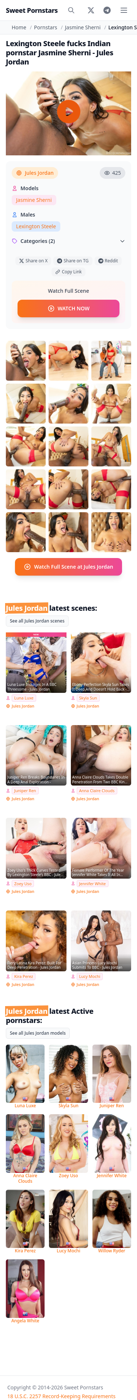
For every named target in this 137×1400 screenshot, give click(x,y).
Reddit (108, 261)
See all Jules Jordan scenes (37, 621)
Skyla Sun (88, 698)
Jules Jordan (35, 172)
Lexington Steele (36, 226)
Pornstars (45, 27)
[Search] (71, 10)
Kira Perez (23, 976)
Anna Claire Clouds (97, 790)
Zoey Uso (22, 883)
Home (19, 27)
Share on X (33, 261)
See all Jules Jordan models (38, 1033)
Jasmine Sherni (83, 27)
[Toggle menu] (124, 10)
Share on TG (72, 261)
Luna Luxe (24, 698)
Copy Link (68, 272)
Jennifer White (92, 883)
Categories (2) (68, 240)
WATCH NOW (68, 308)
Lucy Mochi (89, 976)
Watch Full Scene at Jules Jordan (68, 566)
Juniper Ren (25, 790)
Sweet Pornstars (32, 10)
